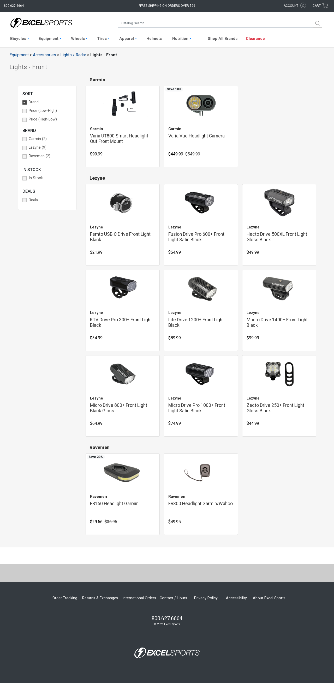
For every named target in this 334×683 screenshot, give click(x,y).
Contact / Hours (173, 598)
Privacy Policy (206, 598)
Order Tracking (64, 598)
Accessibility (236, 598)
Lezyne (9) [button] (37, 147)
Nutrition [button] (180, 38)
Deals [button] (33, 200)
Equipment (19, 54)
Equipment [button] (48, 38)
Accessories (44, 54)
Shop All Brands (222, 38)
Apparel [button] (126, 38)
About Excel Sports (269, 598)
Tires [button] (102, 38)
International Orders (139, 598)
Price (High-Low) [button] (43, 119)
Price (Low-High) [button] (43, 110)
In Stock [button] (36, 178)
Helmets (154, 38)
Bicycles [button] (18, 38)
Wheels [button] (78, 38)
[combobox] (220, 23)
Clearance (255, 38)
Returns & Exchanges (100, 598)
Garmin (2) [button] (38, 139)
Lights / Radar (73, 54)
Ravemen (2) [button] (39, 156)
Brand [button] (34, 102)
